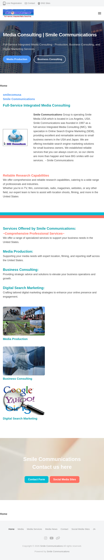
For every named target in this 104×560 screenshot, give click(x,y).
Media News (51, 529)
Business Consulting (49, 59)
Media (21, 529)
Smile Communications (51, 546)
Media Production (17, 59)
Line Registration (14, 3)
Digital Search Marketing (23, 288)
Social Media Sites (80, 529)
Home (11, 529)
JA (94, 529)
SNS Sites (45, 3)
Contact (31, 3)
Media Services (34, 529)
